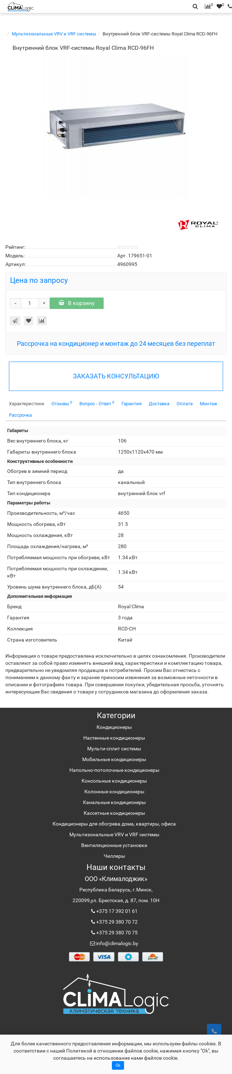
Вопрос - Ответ (96, 403)
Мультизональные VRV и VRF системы (54, 34)
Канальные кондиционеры (114, 802)
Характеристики (26, 403)
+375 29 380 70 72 (116, 922)
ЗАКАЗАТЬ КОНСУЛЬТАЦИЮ (116, 376)
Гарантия (132, 403)
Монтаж (208, 403)
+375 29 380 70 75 (116, 932)
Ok (117, 1065)
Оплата (185, 403)
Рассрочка (20, 415)
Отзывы (61, 403)
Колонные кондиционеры (114, 791)
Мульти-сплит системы (114, 748)
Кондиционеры (114, 727)
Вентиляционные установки (114, 845)
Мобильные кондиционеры (114, 759)
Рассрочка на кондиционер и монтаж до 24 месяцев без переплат (116, 343)
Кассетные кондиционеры (114, 813)
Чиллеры (114, 856)
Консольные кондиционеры (114, 781)
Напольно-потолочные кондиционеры (114, 770)
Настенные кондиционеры (114, 738)
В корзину (77, 303)
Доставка (159, 403)
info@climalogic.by (116, 943)
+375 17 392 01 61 (116, 911)
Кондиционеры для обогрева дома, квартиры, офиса (114, 824)
